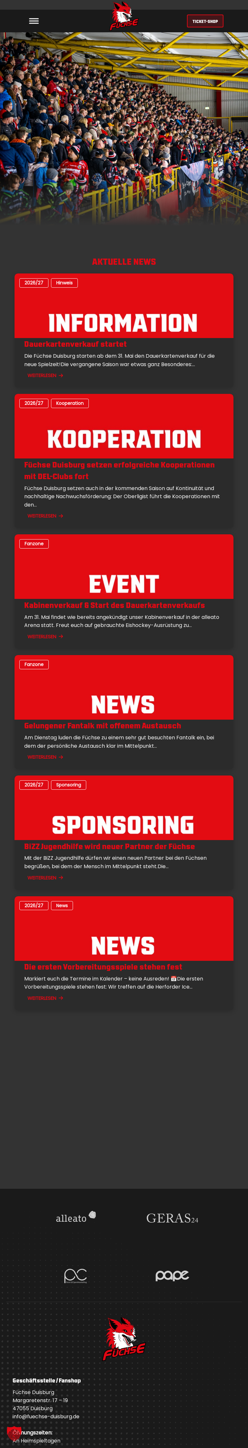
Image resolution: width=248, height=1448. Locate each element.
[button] (14, 1434)
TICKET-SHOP (205, 21)
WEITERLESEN (45, 375)
